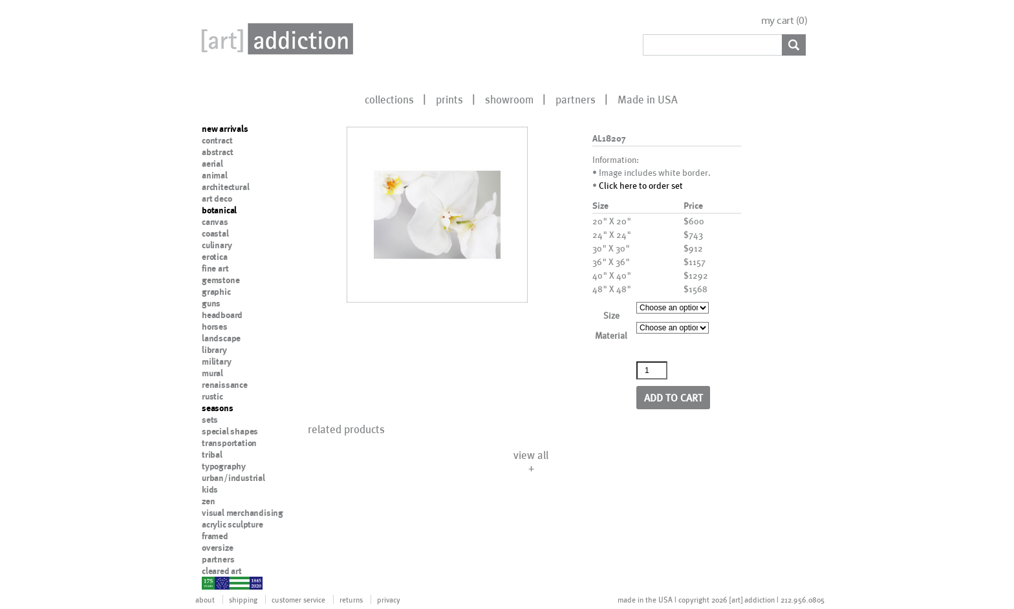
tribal (212, 454)
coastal (215, 233)
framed (215, 536)
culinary (217, 245)
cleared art (222, 571)
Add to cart (673, 397)
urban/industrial (233, 478)
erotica (215, 256)
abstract (217, 152)
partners (576, 98)
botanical (219, 210)
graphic (216, 291)
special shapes (230, 431)
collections (389, 98)
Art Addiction (275, 39)
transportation (229, 443)
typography (224, 466)
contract (217, 140)
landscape (221, 338)
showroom (509, 98)
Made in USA (648, 98)
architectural (225, 187)
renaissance (225, 384)
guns (211, 303)
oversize (217, 547)
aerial (212, 163)
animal (215, 175)
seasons (217, 408)
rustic (212, 396)
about (205, 599)
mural (212, 373)
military (216, 361)
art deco (217, 198)
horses (215, 326)
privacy (388, 599)
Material (611, 335)
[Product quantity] (651, 370)
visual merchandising (242, 513)
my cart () (784, 20)
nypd (211, 582)
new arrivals (225, 128)
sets (210, 419)
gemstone (220, 280)
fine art (215, 268)
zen (208, 501)
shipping (243, 599)
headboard (222, 315)
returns (351, 599)
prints (449, 98)
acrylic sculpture (232, 524)
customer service (298, 599)
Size (611, 315)
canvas (215, 222)
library (214, 350)
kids (210, 489)
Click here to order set (641, 185)
